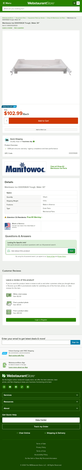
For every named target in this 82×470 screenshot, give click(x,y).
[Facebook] (16, 387)
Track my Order (41, 426)
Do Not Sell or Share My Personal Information (41, 458)
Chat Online (23, 433)
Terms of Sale (41, 444)
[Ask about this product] (41, 251)
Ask (71, 251)
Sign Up (75, 342)
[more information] (33, 141)
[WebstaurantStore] (30, 375)
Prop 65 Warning (34, 217)
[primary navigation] (7, 3)
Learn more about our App (18, 367)
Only (5, 110)
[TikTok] (22, 387)
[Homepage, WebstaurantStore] (41, 3)
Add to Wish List (41, 129)
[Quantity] (6, 121)
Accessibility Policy (41, 455)
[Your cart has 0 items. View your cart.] (76, 3)
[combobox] (41, 8)
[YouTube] (10, 387)
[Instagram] (4, 387)
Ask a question (19, 28)
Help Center (41, 420)
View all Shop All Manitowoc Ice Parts (58, 167)
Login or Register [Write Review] (41, 320)
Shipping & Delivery (55, 433)
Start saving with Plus (16, 355)
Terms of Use (51, 256)
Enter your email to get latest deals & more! (23, 338)
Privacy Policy (62, 256)
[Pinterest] (28, 387)
